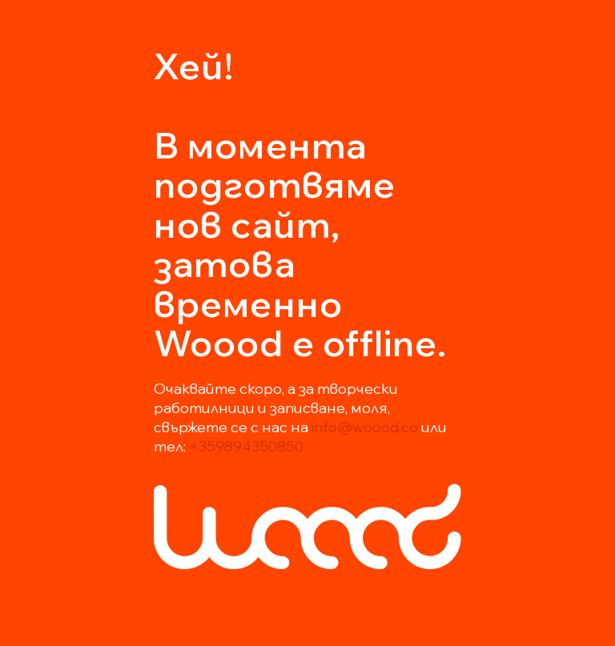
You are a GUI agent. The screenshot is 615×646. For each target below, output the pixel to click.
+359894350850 (246, 446)
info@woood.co (365, 427)
